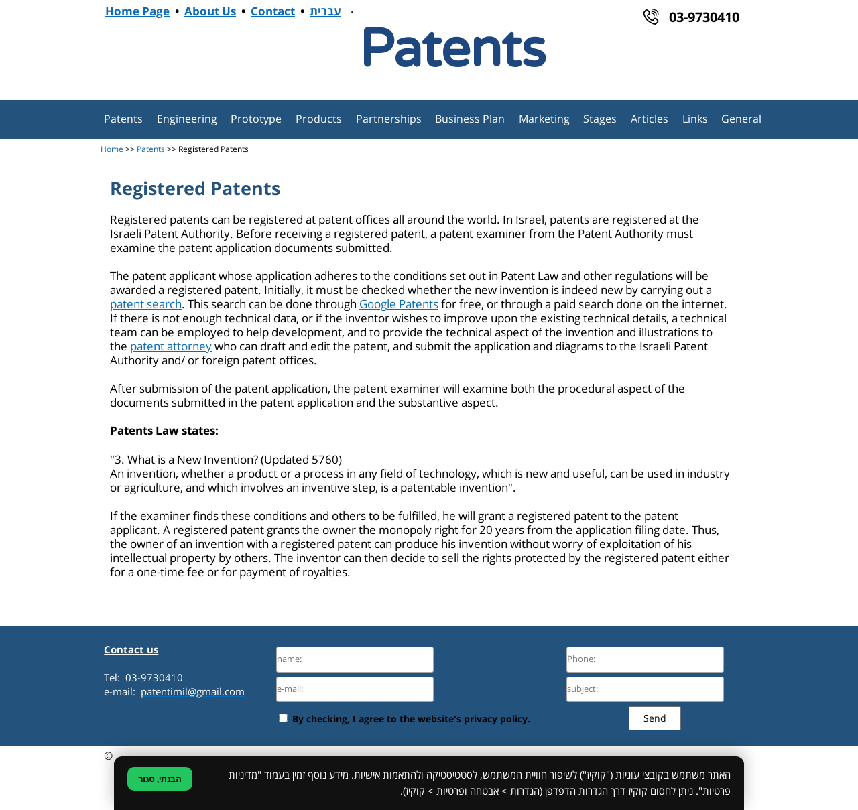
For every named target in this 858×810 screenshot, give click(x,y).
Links (695, 119)
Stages (600, 119)
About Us (210, 12)
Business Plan (470, 119)
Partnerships (389, 119)
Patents (123, 119)
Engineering (187, 119)
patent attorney (171, 347)
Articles (649, 119)
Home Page (137, 12)
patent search (146, 304)
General (741, 119)
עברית (325, 12)
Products (319, 119)
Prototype (256, 119)
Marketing (544, 119)
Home (112, 150)
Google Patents (398, 304)
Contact (273, 12)
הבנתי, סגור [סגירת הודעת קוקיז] (160, 779)
